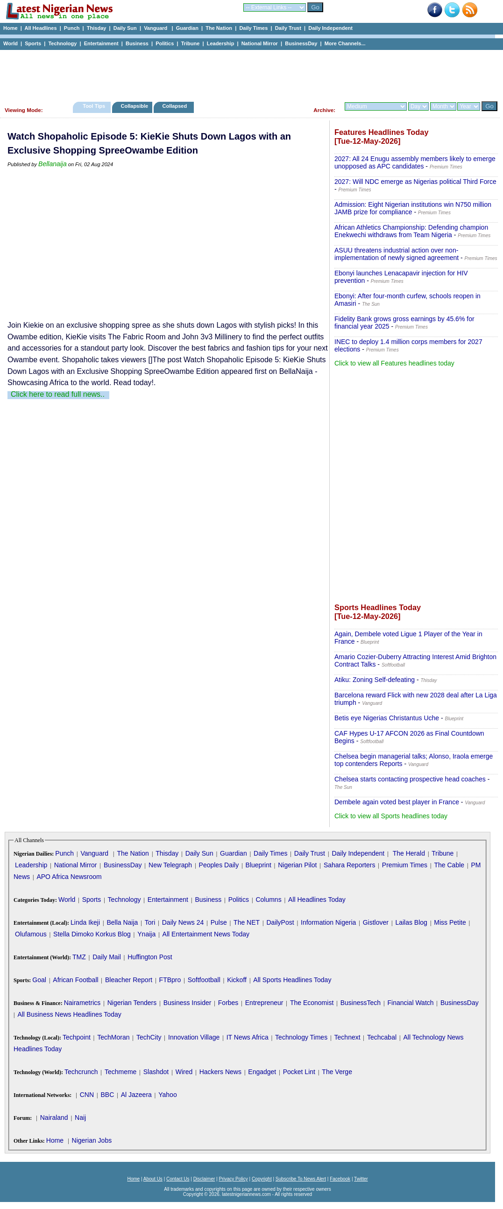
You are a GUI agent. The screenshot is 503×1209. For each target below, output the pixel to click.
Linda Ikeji (85, 922)
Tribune (190, 43)
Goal (39, 980)
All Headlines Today (317, 899)
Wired (184, 1071)
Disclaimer (204, 1178)
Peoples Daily (219, 865)
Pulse (219, 922)
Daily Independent (330, 28)
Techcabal (382, 1037)
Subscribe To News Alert (301, 1178)
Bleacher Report (128, 980)
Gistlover (376, 922)
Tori (150, 922)
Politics (165, 43)
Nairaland (54, 1117)
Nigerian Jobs (92, 1140)
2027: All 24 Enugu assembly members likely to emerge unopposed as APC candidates (415, 162)
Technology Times (301, 1037)
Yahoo (167, 1094)
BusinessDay (301, 43)
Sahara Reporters (349, 865)
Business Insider (187, 1002)
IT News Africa (248, 1037)
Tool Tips (94, 106)
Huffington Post (150, 957)
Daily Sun (125, 28)
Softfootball (204, 980)
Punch (72, 28)
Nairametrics (82, 1002)
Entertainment (101, 43)
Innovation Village (194, 1037)
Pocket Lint (299, 1071)
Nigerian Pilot (297, 865)
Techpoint (77, 1037)
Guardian (187, 28)
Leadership (220, 43)
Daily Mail (106, 957)
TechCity (149, 1037)
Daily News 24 (183, 922)
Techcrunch (81, 1071)
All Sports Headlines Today (292, 980)
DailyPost (280, 922)
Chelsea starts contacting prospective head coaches (410, 779)
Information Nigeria (328, 922)
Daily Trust (288, 28)
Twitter (361, 1178)
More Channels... (345, 43)
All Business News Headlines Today (69, 1014)
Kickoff (237, 980)
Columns (268, 899)
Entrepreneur (264, 1002)
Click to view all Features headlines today (394, 363)
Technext (347, 1037)
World (10, 43)
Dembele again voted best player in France (396, 802)
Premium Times (404, 865)
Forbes (228, 1002)
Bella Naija (122, 922)
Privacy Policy (233, 1178)
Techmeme (120, 1071)
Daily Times (253, 28)
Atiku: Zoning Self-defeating (374, 679)
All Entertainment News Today (206, 934)
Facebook (340, 1178)
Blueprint (258, 865)
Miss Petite (450, 922)
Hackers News (220, 1071)
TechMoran (113, 1037)
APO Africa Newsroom (68, 876)
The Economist (311, 1002)
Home (10, 28)
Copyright (262, 1178)
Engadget (262, 1071)
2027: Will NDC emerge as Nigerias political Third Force (415, 181)
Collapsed (176, 106)
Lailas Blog (411, 922)
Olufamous (31, 934)
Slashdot (156, 1071)
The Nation (218, 28)
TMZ (79, 957)
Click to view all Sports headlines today (390, 816)
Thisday (96, 28)
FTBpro (170, 980)
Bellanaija (52, 164)
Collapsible (134, 106)
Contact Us (177, 1178)
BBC (107, 1094)
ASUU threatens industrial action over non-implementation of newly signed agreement (396, 253)
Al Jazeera (136, 1094)
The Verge (337, 1071)
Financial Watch (410, 1002)
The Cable (449, 865)
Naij (80, 1117)
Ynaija (146, 934)
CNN (87, 1094)
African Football (75, 980)
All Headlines (40, 28)
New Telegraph (170, 865)
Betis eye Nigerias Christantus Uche (386, 718)
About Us (153, 1178)
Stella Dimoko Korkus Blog (92, 934)
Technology (62, 43)
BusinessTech (360, 1002)
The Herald (409, 853)
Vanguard (156, 28)
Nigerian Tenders (132, 1002)
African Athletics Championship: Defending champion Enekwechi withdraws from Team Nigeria (411, 231)
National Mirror (259, 43)
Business (137, 43)
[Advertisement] (247, 73)
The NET (247, 922)
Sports (33, 43)
